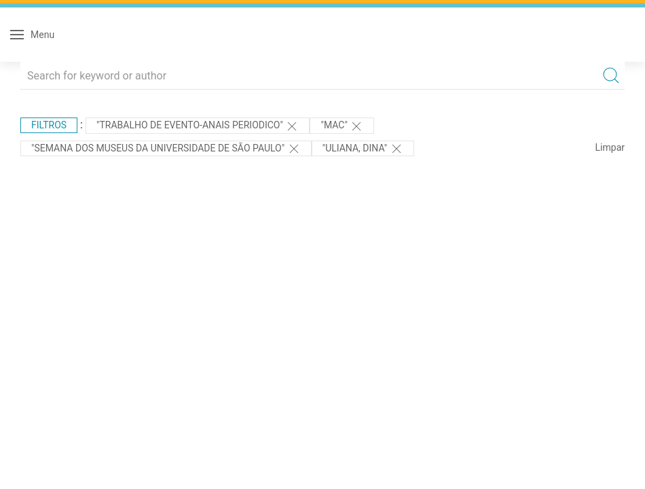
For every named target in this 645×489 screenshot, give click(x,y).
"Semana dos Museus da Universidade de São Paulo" (166, 149)
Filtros (49, 125)
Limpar (610, 147)
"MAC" (341, 126)
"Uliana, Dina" (362, 149)
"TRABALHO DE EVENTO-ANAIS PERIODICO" (197, 126)
